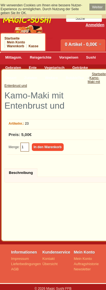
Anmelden (95, 25)
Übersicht (50, 264)
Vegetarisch (54, 68)
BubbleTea (75, 78)
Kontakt (48, 259)
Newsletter (82, 269)
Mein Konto (16, 42)
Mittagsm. (13, 57)
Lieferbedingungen (26, 264)
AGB (15, 269)
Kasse (33, 46)
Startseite (12, 38)
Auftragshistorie (86, 264)
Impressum (20, 259)
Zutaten (30, 78)
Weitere (51, 78)
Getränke (80, 68)
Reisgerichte (40, 57)
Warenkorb (15, 46)
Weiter (97, 7)
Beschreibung (21, 173)
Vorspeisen (68, 57)
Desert (10, 78)
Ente (33, 68)
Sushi (91, 57)
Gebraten (13, 68)
